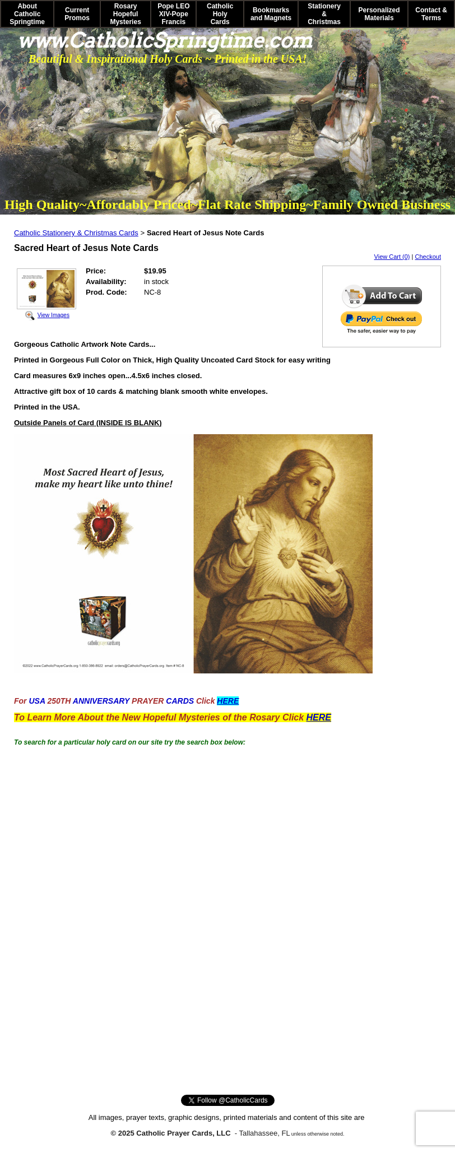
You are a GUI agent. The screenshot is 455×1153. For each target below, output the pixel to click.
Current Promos (77, 14)
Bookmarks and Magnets (270, 14)
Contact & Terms (431, 14)
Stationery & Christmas (324, 14)
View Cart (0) (392, 256)
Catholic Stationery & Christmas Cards (76, 233)
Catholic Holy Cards (220, 14)
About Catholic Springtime (27, 14)
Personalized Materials (379, 14)
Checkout (428, 256)
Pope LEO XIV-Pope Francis (173, 14)
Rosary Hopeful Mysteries (125, 14)
